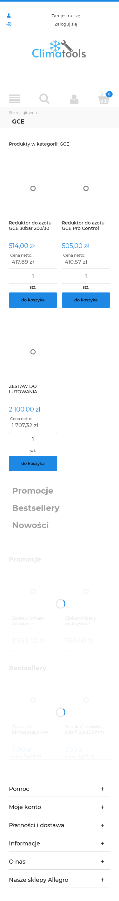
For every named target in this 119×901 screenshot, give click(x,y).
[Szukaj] (45, 98)
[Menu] (15, 99)
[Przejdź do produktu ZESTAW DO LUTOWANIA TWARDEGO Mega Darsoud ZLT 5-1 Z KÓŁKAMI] (33, 352)
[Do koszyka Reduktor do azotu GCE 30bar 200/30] (33, 300)
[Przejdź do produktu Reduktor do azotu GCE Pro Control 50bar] (86, 188)
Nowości (30, 525)
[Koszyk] (104, 98)
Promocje (32, 491)
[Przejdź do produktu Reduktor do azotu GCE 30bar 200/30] (33, 188)
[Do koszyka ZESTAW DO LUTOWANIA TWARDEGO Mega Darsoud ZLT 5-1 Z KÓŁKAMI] (33, 463)
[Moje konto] (74, 99)
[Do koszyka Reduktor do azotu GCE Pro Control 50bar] (86, 300)
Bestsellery (36, 508)
